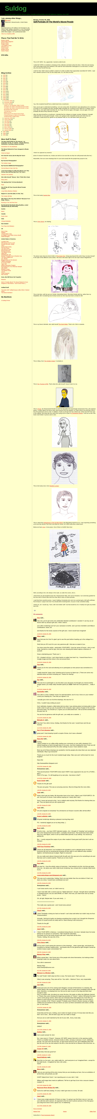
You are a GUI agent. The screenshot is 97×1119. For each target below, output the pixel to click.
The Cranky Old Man (6, 196)
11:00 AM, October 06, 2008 (44, 633)
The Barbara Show (6, 270)
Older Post (93, 1111)
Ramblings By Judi (6, 254)
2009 (4, 97)
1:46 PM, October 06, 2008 (44, 790)
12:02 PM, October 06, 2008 (44, 766)
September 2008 (8, 118)
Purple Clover (5, 44)
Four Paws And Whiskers (7, 226)
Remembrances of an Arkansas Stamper (11, 266)
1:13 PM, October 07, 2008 (44, 1046)
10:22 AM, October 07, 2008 (44, 1021)
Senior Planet (5, 51)
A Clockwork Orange (77, 413)
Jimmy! (3, 272)
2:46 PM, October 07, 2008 (44, 1055)
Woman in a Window (44, 973)
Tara (38, 664)
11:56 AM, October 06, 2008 (44, 736)
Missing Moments (5, 250)
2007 (4, 131)
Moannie (3, 279)
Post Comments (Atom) (47, 1115)
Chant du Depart (5, 153)
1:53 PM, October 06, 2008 (44, 813)
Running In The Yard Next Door (9, 202)
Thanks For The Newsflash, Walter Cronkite (14, 105)
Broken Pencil (5, 49)
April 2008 (6, 125)
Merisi (2, 211)
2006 (4, 133)
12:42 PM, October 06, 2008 (44, 778)
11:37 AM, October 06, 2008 (44, 727)
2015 (4, 88)
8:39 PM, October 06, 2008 (44, 926)
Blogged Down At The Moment (9, 260)
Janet (39, 929)
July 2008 (6, 121)
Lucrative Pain (5, 241)
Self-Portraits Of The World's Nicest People (53, 22)
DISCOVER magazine (7, 41)
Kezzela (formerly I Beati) (7, 244)
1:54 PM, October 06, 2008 (44, 825)
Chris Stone (40, 221)
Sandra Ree (46, 195)
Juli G (2, 245)
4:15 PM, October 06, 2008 (44, 872)
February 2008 (8, 128)
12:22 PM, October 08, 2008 (44, 1093)
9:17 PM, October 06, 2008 (44, 970)
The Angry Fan (61, 256)
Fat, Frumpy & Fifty (42, 384)
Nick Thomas (4, 274)
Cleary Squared (5, 273)
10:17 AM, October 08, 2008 (44, 1085)
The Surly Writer (63, 324)
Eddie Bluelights (5, 236)
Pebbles (3, 232)
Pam (38, 863)
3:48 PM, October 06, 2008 (44, 844)
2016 (4, 86)
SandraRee (40, 691)
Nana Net (40, 739)
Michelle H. (40, 720)
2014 (4, 89)
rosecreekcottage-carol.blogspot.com (49, 875)
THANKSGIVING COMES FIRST (11, 116)
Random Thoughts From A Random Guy (11, 256)
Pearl (2, 184)
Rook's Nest (4, 216)
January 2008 (7, 130)
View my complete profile (8, 33)
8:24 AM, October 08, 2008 (44, 1066)
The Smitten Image (49, 361)
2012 (4, 93)
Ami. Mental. (4, 258)
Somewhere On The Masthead (9, 146)
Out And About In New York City (9, 168)
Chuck (39, 409)
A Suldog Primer (5, 300)
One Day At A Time (6, 249)
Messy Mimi (4, 179)
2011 (4, 94)
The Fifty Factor (5, 248)
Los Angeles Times (6, 45)
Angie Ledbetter (42, 816)
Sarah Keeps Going (6, 246)
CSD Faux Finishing (43, 846)
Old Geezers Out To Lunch (8, 243)
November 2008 (8, 102)
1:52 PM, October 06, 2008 (44, 805)
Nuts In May (4, 231)
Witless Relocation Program (8, 265)
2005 (4, 135)
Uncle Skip (4, 158)
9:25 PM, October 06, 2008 (44, 982)
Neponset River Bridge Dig (46, 1087)
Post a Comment (37, 1108)
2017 (4, 85)
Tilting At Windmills (6, 261)
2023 (4, 75)
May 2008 (6, 124)
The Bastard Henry (6, 252)
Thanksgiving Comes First (10, 111)
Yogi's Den (4, 264)
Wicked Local (4, 47)
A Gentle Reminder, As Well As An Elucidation (14, 115)
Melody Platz (41, 954)
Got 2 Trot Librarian (43, 730)
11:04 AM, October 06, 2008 (44, 662)
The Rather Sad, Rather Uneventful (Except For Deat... (16, 106)
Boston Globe (5, 43)
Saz (38, 680)
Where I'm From (7, 112)
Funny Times (4, 48)
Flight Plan (4, 253)
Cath (38, 792)
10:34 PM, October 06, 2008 (44, 1007)
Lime (43, 527)
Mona (39, 1069)
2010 (4, 96)
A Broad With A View (6, 234)
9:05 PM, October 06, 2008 (44, 952)
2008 (4, 99)
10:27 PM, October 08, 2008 (44, 1105)
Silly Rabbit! (4, 268)
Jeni (38, 985)
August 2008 (7, 119)
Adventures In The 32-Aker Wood (53, 522)
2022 (4, 76)
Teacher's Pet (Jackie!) (7, 174)
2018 (4, 83)
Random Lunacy (54, 486)
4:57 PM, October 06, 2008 (44, 908)
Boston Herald (5, 40)
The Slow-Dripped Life (7, 257)
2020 (4, 80)
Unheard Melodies (6, 221)
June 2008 (7, 122)
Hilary (39, 636)
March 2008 (7, 127)
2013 (4, 91)
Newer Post (36, 1111)
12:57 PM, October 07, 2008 (44, 1029)
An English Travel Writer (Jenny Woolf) (11, 235)
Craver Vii (40, 1049)
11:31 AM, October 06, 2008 (44, 717)
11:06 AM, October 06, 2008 (44, 677)
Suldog (15, 8)
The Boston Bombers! (6, 292)
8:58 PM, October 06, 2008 (44, 940)
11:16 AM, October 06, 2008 (44, 689)
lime (38, 618)
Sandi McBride (42, 1057)
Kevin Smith (41, 780)
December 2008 (8, 100)
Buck (39, 828)
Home (65, 1111)
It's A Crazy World (5, 262)
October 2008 (7, 103)
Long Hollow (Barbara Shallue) (9, 191)
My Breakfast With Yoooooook (11, 109)
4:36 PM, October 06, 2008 (44, 883)
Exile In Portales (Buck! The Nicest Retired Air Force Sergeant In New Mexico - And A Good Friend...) (14, 282)
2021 (4, 78)
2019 (4, 81)
